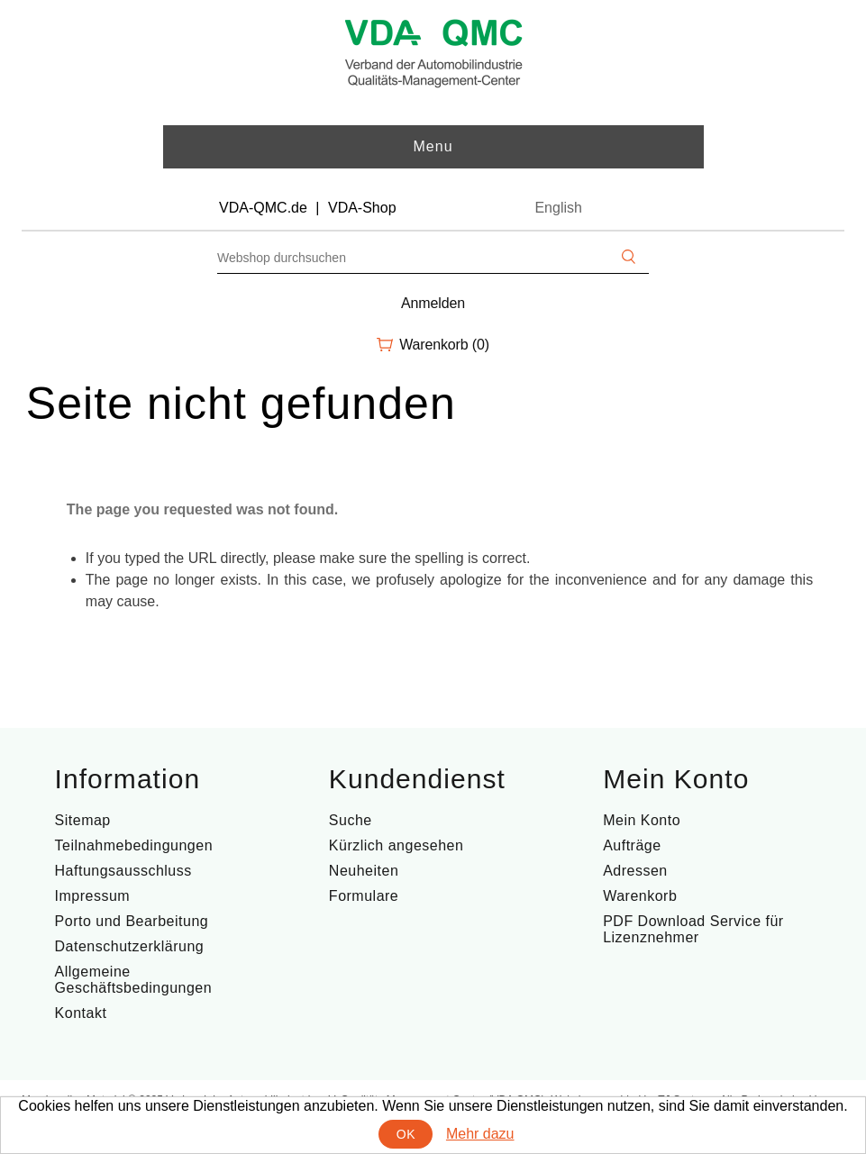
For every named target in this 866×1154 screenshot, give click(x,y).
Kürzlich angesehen (396, 845)
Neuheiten (363, 870)
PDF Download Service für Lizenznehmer (693, 929)
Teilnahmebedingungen (134, 845)
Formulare (363, 896)
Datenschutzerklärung (130, 946)
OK (406, 1134)
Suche (350, 820)
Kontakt (81, 1013)
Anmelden (433, 303)
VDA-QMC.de (263, 207)
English (557, 207)
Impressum (93, 896)
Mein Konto (641, 820)
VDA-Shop (362, 207)
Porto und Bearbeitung (132, 921)
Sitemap (83, 820)
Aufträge (632, 845)
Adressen (635, 870)
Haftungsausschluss (123, 870)
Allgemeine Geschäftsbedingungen (134, 979)
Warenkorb (640, 896)
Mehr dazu (480, 1133)
